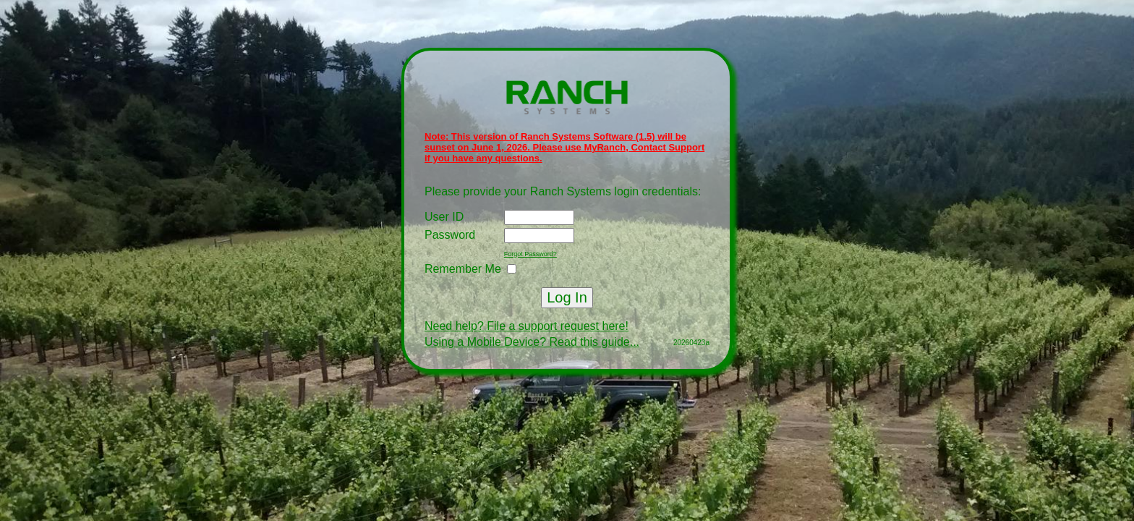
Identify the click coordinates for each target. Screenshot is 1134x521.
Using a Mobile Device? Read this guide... (532, 342)
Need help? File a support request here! (526, 326)
